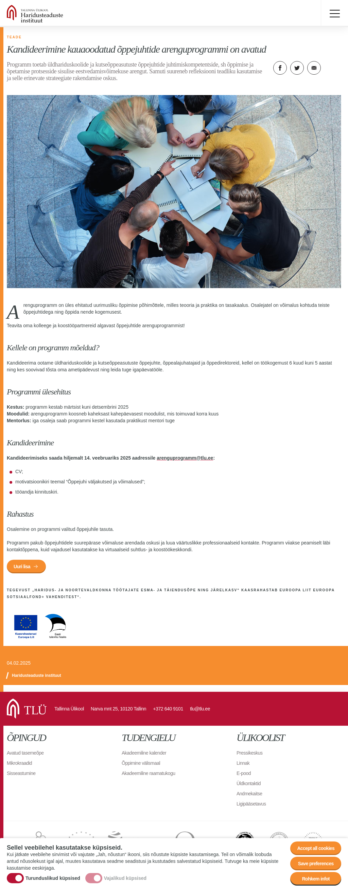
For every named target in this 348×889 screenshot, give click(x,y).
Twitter (297, 68)
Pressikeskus (249, 753)
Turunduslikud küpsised (52, 878)
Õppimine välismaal (141, 763)
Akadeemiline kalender (144, 753)
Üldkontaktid (249, 783)
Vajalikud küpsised (125, 878)
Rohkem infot (316, 879)
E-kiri (314, 68)
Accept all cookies (315, 849)
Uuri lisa (22, 566)
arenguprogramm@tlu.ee (185, 458)
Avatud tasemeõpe (25, 753)
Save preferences (316, 864)
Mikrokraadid (19, 763)
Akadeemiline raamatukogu (148, 773)
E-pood (244, 773)
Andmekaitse (249, 793)
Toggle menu (334, 13)
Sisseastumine (21, 773)
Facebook (280, 68)
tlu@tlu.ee (200, 708)
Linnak (243, 763)
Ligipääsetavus (251, 804)
